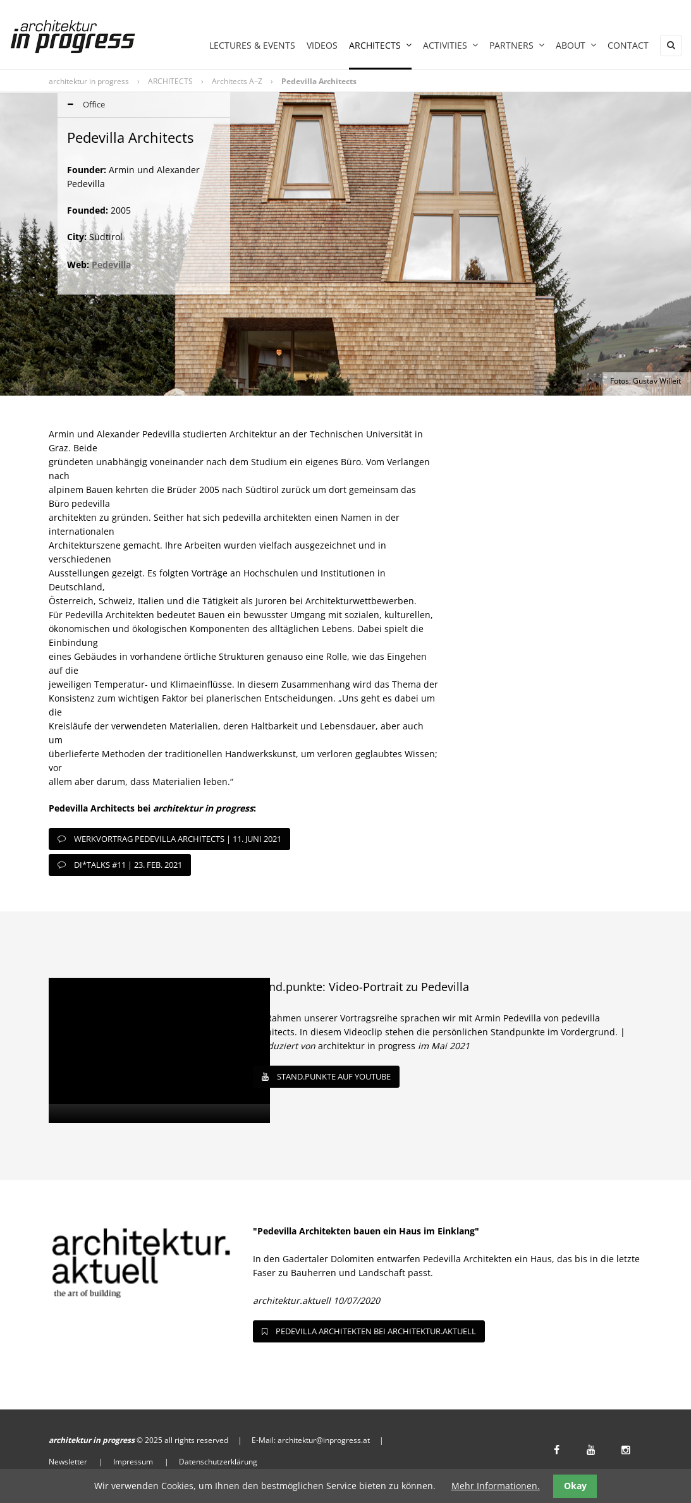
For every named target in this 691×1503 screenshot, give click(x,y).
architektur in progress (89, 81)
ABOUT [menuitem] (576, 45)
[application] (159, 1050)
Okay (575, 1486)
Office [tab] (81, 105)
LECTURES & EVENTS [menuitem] (252, 45)
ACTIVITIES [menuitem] (450, 45)
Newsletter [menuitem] (68, 1461)
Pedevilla (111, 265)
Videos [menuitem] (322, 45)
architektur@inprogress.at (324, 1440)
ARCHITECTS (170, 81)
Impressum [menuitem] (133, 1461)
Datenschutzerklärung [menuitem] (218, 1461)
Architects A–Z (237, 81)
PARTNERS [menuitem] (516, 45)
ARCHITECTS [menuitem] (380, 45)
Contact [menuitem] (628, 45)
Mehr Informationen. (495, 1486)
